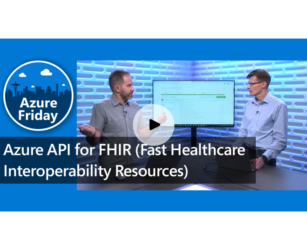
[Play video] (153, 125)
